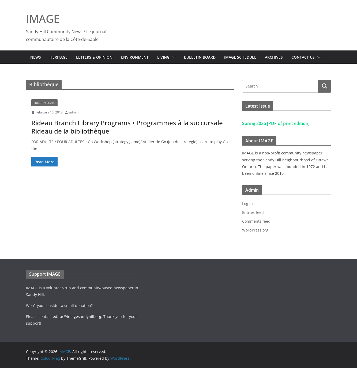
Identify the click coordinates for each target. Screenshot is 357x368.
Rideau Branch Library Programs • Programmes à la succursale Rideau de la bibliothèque (127, 126)
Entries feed (253, 212)
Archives (274, 57)
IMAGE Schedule (240, 57)
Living (163, 57)
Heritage (58, 57)
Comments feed (256, 221)
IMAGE (42, 18)
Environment (135, 57)
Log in (247, 203)
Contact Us (303, 57)
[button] (172, 57)
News (35, 57)
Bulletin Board (200, 57)
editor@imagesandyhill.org (77, 316)
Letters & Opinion (94, 57)
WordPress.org (255, 230)
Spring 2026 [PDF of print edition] (276, 123)
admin (73, 112)
